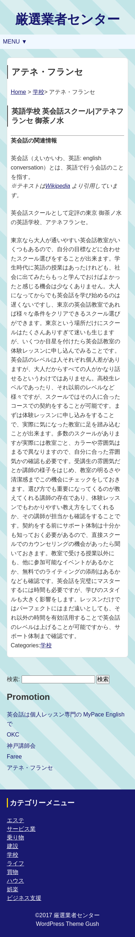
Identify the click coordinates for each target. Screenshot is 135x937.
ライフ (15, 863)
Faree (14, 756)
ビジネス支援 (24, 898)
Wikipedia (57, 186)
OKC (13, 735)
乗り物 (15, 837)
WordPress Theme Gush (67, 924)
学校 (38, 92)
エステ (15, 820)
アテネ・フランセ (30, 768)
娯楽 (12, 889)
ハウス (15, 881)
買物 (12, 872)
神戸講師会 (21, 746)
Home (18, 92)
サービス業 (21, 829)
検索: (13, 679)
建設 (12, 846)
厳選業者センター (67, 19)
